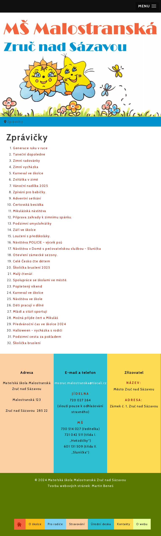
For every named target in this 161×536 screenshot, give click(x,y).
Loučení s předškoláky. (32, 236)
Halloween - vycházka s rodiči (37, 330)
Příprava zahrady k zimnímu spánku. (42, 217)
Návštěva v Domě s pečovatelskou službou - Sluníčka (57, 249)
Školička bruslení (27, 343)
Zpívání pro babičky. (29, 192)
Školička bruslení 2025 (31, 267)
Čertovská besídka (28, 205)
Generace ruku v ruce (30, 148)
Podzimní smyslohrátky (32, 223)
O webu (142, 524)
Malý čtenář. (23, 274)
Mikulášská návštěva (29, 211)
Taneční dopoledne (29, 154)
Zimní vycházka (25, 167)
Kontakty (123, 524)
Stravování (77, 524)
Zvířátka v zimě (25, 179)
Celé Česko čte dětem (31, 261)
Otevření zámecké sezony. (35, 255)
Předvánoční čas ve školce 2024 (39, 324)
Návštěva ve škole (28, 299)
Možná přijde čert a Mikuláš (35, 318)
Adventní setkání (27, 198)
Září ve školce (24, 230)
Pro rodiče (55, 524)
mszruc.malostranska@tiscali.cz (81, 383)
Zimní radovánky (26, 161)
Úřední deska (101, 524)
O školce (35, 524)
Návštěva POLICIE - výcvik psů (37, 242)
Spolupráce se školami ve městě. (40, 280)
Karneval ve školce (28, 173)
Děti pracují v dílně (28, 305)
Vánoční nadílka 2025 (30, 186)
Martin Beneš (102, 486)
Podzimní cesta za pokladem (37, 337)
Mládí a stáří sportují (30, 311)
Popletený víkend (27, 286)
